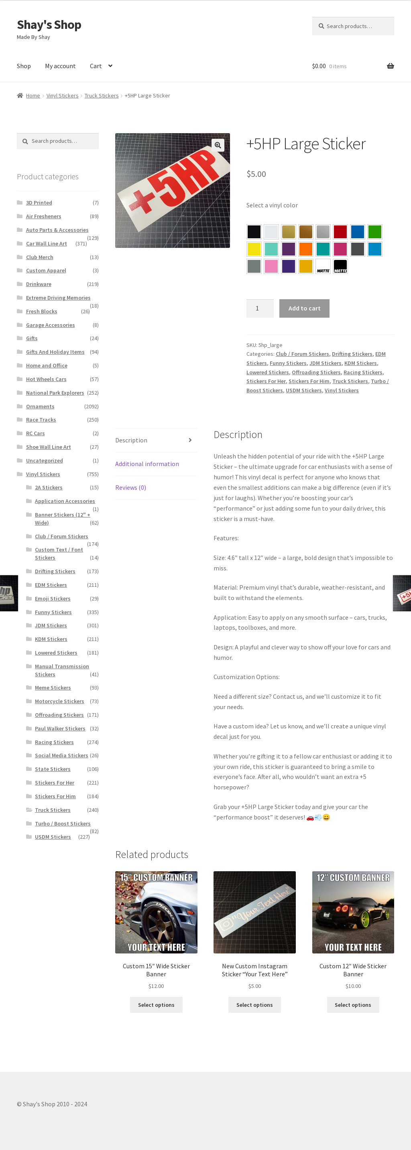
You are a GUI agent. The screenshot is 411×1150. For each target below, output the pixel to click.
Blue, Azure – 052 (357, 231)
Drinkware (38, 284)
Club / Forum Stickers (302, 353)
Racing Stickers (363, 372)
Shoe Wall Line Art (48, 446)
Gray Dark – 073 (357, 249)
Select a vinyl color (272, 205)
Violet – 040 (288, 249)
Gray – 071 (254, 266)
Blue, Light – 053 (374, 249)
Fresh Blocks (41, 311)
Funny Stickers (288, 363)
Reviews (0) (130, 487)
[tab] (156, 440)
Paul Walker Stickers (60, 728)
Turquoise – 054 (323, 249)
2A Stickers (49, 487)
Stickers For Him (309, 381)
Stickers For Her (266, 381)
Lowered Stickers (267, 372)
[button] (254, 231)
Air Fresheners (43, 216)
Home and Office (46, 365)
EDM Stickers (51, 584)
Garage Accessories (50, 325)
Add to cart (305, 308)
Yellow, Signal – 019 (305, 266)
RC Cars (35, 433)
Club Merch (39, 257)
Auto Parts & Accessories (57, 229)
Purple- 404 (288, 266)
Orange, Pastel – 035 (305, 249)
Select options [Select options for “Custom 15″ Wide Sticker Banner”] (156, 1004)
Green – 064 (374, 231)
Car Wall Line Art (46, 243)
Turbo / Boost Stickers (63, 823)
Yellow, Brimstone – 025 (254, 249)
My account (60, 66)
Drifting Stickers (352, 353)
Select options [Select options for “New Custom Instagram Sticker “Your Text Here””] (254, 1004)
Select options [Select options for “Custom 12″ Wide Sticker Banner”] (353, 1004)
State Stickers (53, 769)
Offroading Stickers (316, 372)
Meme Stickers (53, 687)
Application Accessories (65, 501)
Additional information (147, 464)
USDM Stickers (304, 390)
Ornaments (40, 406)
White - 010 (271, 231)
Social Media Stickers (61, 755)
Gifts (32, 338)
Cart (96, 66)
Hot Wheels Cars (46, 379)
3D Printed (39, 202)
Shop (24, 66)
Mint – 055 (271, 249)
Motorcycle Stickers (59, 701)
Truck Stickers (102, 95)
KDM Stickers (360, 363)
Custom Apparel (46, 270)
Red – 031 (340, 231)
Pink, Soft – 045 (271, 266)
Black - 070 (254, 231)
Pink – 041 (340, 249)
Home (33, 95)
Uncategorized (44, 460)
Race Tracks (41, 419)
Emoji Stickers (53, 598)
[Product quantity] (260, 308)
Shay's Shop (49, 24)
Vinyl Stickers (63, 95)
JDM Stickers (325, 363)
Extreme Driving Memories (58, 297)
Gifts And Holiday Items (55, 351)
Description (131, 440)
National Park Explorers (55, 392)
